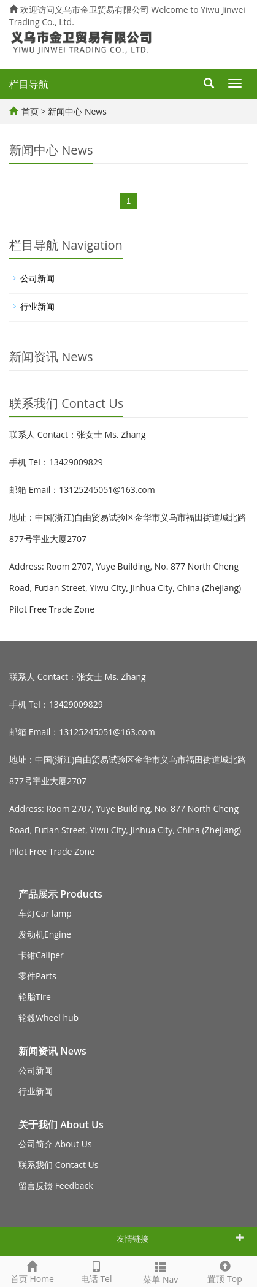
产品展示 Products (60, 894)
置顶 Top (225, 1271)
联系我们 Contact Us (58, 1165)
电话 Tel (96, 1271)
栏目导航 (28, 84)
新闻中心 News (77, 111)
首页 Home (32, 1271)
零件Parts (37, 976)
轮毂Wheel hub (48, 1017)
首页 (30, 111)
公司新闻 (37, 278)
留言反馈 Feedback (55, 1185)
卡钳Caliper (41, 955)
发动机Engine (44, 934)
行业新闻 (37, 306)
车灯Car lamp (45, 913)
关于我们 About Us (61, 1124)
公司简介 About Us (55, 1144)
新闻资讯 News (52, 1051)
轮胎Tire (34, 996)
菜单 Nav (161, 1271)
